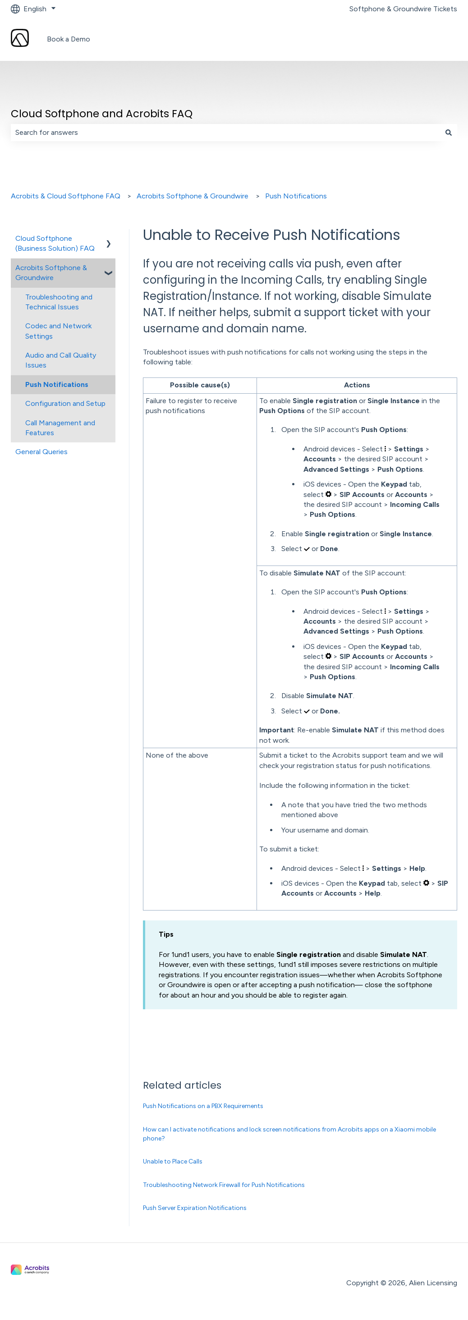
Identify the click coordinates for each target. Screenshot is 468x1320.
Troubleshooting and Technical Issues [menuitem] (58, 302)
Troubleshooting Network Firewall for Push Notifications (224, 1185)
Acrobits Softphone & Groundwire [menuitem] (51, 272)
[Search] (448, 132)
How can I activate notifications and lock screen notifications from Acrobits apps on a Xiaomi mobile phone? (289, 1134)
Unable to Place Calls (172, 1161)
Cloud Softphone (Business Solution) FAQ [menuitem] (55, 243)
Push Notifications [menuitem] (56, 384)
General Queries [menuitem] (41, 451)
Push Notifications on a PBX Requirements (203, 1106)
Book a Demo (68, 39)
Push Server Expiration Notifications (195, 1208)
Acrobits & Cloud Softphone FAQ (65, 196)
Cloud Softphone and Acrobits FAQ (102, 113)
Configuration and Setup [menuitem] (65, 403)
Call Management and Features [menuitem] (60, 428)
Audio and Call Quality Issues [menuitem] (60, 360)
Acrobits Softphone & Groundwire (192, 196)
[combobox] (225, 132)
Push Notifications (296, 196)
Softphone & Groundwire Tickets (403, 9)
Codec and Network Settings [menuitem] (58, 331)
